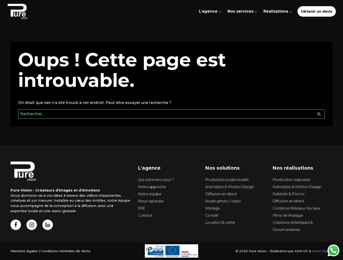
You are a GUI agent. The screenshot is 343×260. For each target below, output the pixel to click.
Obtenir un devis (317, 11)
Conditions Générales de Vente (65, 251)
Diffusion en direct (221, 194)
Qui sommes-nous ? (156, 179)
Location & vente (220, 222)
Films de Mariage (287, 215)
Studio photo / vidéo (223, 201)
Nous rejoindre (151, 201)
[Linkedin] (47, 225)
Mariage (212, 208)
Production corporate (291, 179)
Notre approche (152, 187)
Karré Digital (323, 251)
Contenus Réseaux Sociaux (296, 208)
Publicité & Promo (288, 194)
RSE (141, 208)
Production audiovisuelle (226, 179)
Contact (145, 215)
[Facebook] (15, 225)
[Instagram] (31, 225)
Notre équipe (149, 194)
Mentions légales (24, 251)
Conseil (211, 215)
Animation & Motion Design (229, 187)
